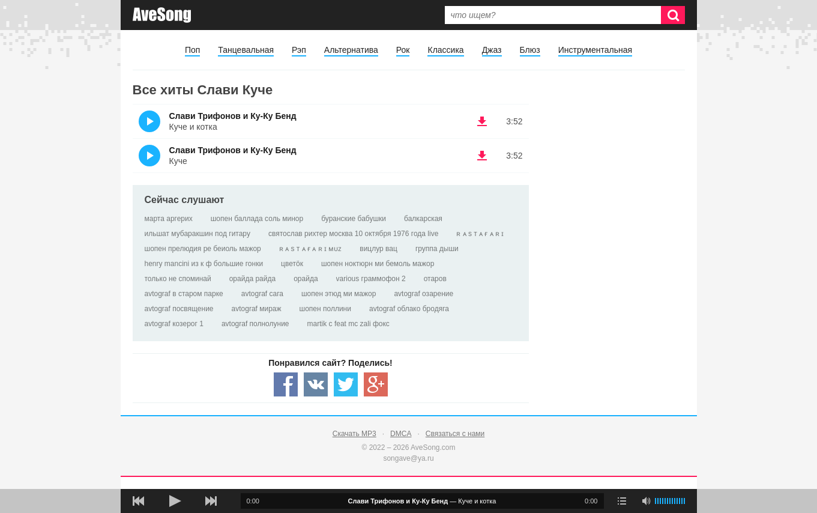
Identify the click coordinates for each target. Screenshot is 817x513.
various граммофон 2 (371, 279)
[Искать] (673, 15)
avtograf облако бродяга (409, 309)
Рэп (299, 50)
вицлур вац (378, 248)
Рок (403, 50)
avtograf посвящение (179, 309)
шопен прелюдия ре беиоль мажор (203, 248)
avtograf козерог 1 (174, 324)
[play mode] (622, 501)
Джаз (492, 50)
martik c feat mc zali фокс (348, 324)
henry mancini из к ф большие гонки (204, 264)
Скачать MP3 (354, 434)
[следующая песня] (211, 501)
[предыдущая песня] (139, 501)
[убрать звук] (646, 501)
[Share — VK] (316, 384)
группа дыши (437, 248)
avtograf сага (262, 294)
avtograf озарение (423, 294)
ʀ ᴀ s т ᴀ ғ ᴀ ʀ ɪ (480, 233)
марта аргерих (169, 218)
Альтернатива (351, 50)
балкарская (423, 218)
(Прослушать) (149, 121)
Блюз (530, 50)
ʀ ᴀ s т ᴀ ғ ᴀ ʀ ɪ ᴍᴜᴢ (310, 248)
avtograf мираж (257, 309)
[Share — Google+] (376, 384)
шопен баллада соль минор (257, 218)
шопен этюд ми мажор (338, 294)
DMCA (400, 434)
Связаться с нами (455, 434)
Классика (445, 50)
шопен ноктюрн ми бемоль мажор (378, 264)
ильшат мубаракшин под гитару (197, 233)
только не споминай (178, 279)
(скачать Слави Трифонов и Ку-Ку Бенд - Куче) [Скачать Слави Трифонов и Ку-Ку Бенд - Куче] (482, 155)
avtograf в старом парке (184, 294)
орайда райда (252, 279)
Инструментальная (595, 50)
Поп (192, 50)
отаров (435, 279)
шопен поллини (325, 309)
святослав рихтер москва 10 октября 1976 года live (353, 233)
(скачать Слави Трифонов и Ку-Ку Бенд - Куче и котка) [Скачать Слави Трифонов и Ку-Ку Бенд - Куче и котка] (482, 121)
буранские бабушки (353, 218)
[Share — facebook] (286, 384)
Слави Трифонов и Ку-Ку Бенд (233, 116)
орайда (306, 279)
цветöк (292, 264)
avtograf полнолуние (255, 324)
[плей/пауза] (175, 501)
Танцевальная (246, 50)
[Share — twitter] (346, 384)
